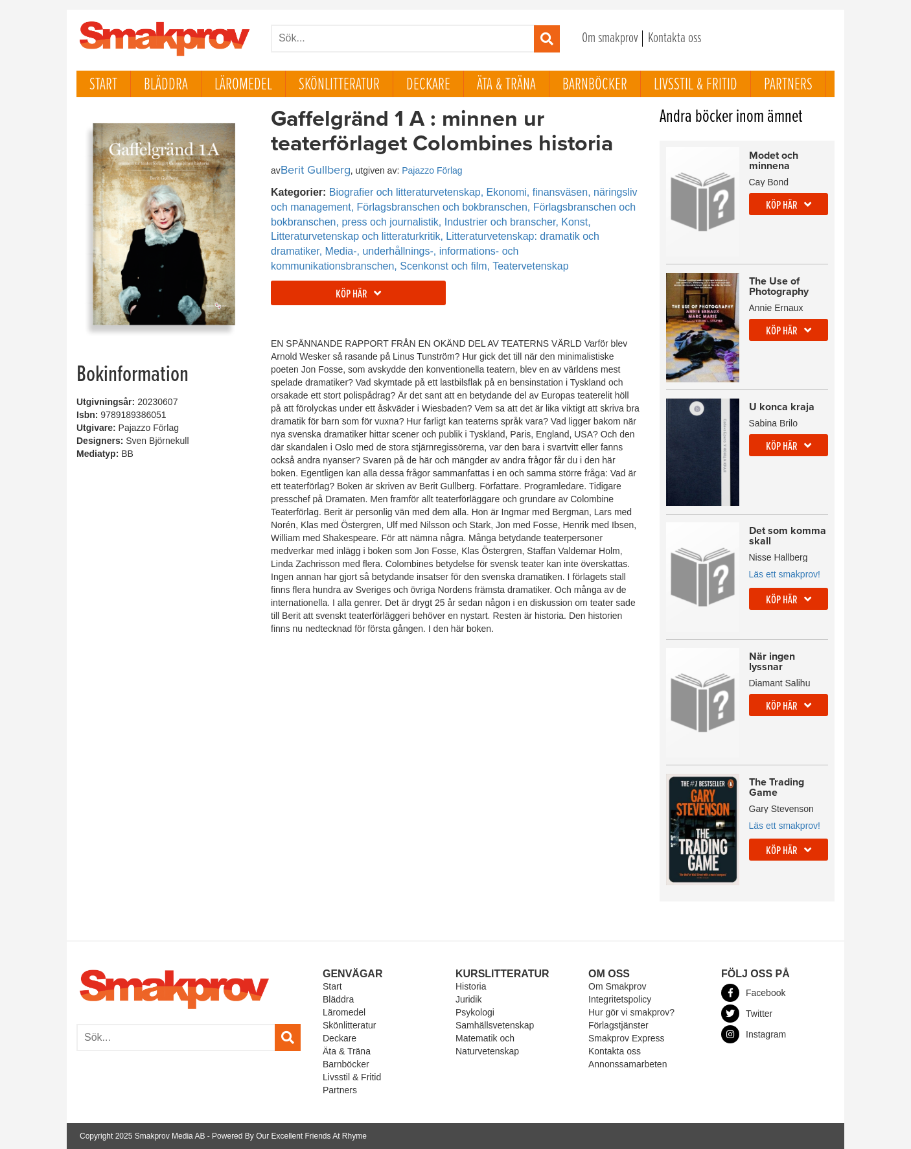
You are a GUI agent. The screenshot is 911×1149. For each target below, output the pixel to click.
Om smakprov (610, 38)
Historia (470, 986)
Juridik (468, 999)
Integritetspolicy (619, 999)
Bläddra (166, 85)
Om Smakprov (617, 986)
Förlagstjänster (618, 1025)
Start (103, 85)
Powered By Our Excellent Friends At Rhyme (289, 1136)
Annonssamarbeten (627, 1064)
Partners (788, 85)
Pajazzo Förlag (432, 170)
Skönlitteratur (339, 85)
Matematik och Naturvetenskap (487, 1044)
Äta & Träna (506, 85)
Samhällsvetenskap (494, 1025)
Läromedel (243, 85)
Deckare (428, 85)
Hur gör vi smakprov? (631, 1012)
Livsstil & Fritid (695, 85)
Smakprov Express (626, 1038)
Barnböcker (594, 85)
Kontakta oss (674, 38)
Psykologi (474, 1012)
